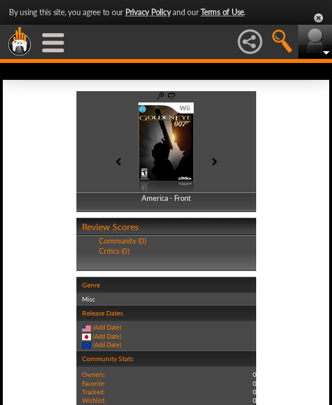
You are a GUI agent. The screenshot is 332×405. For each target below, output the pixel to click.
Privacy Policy (148, 12)
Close (318, 18)
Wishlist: (94, 400)
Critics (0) (114, 250)
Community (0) (122, 240)
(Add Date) (107, 327)
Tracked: (93, 391)
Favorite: (94, 383)
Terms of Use (222, 12)
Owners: (94, 374)
